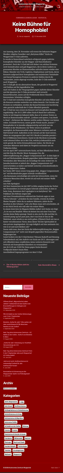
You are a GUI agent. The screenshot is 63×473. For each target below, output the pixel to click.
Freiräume (8, 439)
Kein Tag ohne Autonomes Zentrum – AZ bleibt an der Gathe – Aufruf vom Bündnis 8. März (17, 335)
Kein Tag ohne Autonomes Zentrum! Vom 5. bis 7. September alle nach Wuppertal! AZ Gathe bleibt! (17, 354)
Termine (7, 451)
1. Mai (21, 403)
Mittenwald (18, 439)
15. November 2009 (40, 37)
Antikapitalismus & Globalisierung (16, 411)
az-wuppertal (25, 37)
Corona (7, 431)
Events (14, 431)
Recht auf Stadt (19, 443)
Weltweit (8, 455)
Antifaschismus (20, 407)
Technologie (22, 447)
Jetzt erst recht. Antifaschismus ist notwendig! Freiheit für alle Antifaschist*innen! (15, 364)
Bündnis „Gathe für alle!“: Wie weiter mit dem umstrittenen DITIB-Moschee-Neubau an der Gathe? (17, 325)
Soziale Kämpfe (10, 447)
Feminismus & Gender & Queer (26, 18)
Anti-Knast (8, 407)
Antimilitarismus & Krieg (13, 415)
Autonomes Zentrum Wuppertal (31, 4)
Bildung (25, 427)
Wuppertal (43, 18)
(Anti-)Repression (11, 402)
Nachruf (27, 439)
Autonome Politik (11, 423)
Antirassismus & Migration (14, 419)
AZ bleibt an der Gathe (12, 427)
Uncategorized (18, 451)
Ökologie (8, 443)
